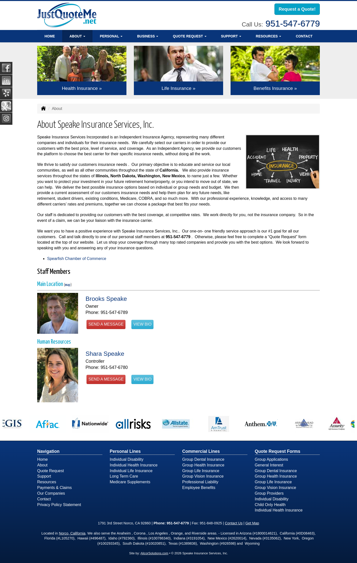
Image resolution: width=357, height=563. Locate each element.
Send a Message (106, 324)
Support (44, 476)
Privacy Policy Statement (59, 505)
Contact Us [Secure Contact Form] (233, 523)
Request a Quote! (297, 9)
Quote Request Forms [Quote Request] (277, 451)
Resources (46, 482)
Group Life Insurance (200, 471)
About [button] (77, 36)
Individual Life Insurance (131, 471)
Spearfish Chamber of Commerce (76, 258)
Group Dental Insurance (203, 459)
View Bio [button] (142, 324)
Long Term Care (124, 476)
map (67, 285)
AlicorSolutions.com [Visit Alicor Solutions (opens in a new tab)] (154, 553)
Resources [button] (268, 36)
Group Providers (269, 493)
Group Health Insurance (203, 465)
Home (49, 36)
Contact (304, 36)
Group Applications (271, 459)
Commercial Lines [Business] (201, 451)
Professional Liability (200, 482)
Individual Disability (127, 459)
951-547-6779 (293, 23)
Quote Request (50, 471)
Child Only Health (270, 505)
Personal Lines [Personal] (125, 451)
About (42, 465)
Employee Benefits (198, 488)
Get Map (252, 523)
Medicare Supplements (130, 482)
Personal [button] (111, 36)
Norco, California (72, 533)
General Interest (269, 465)
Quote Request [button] (189, 36)
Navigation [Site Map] (48, 451)
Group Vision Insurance (203, 476)
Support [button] (231, 36)
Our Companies (51, 493)
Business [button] (147, 36)
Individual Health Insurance (134, 465)
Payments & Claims (54, 488)
